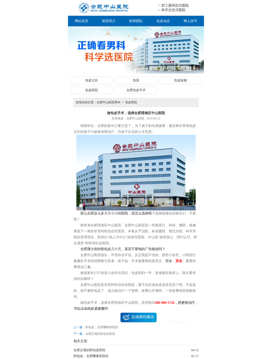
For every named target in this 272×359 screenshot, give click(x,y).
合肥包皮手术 (136, 90)
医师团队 (136, 21)
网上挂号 (190, 21)
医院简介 (109, 21)
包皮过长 (91, 80)
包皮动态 (163, 21)
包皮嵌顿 (180, 80)
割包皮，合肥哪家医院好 (101, 327)
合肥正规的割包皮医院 (100, 333)
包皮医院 (91, 90)
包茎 (136, 80)
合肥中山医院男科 (108, 102)
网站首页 (81, 21)
